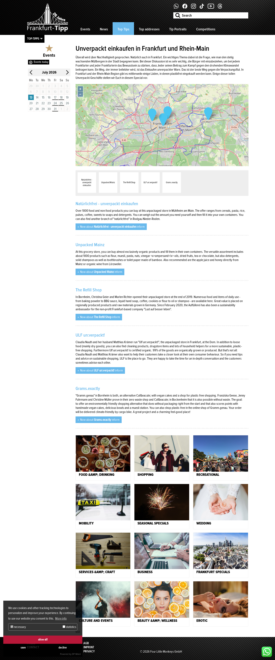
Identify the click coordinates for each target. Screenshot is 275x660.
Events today (41, 62)
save (23, 647)
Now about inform (112, 227)
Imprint (88, 647)
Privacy (89, 651)
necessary (18, 627)
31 (55, 109)
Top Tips (123, 29)
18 (61, 97)
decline (62, 647)
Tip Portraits (177, 29)
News (104, 29)
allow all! (43, 639)
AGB (86, 643)
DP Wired (76, 654)
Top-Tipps (33, 38)
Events (85, 29)
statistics (69, 627)
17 (55, 97)
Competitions (205, 29)
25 (61, 103)
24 (55, 103)
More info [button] (61, 618)
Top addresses (149, 29)
